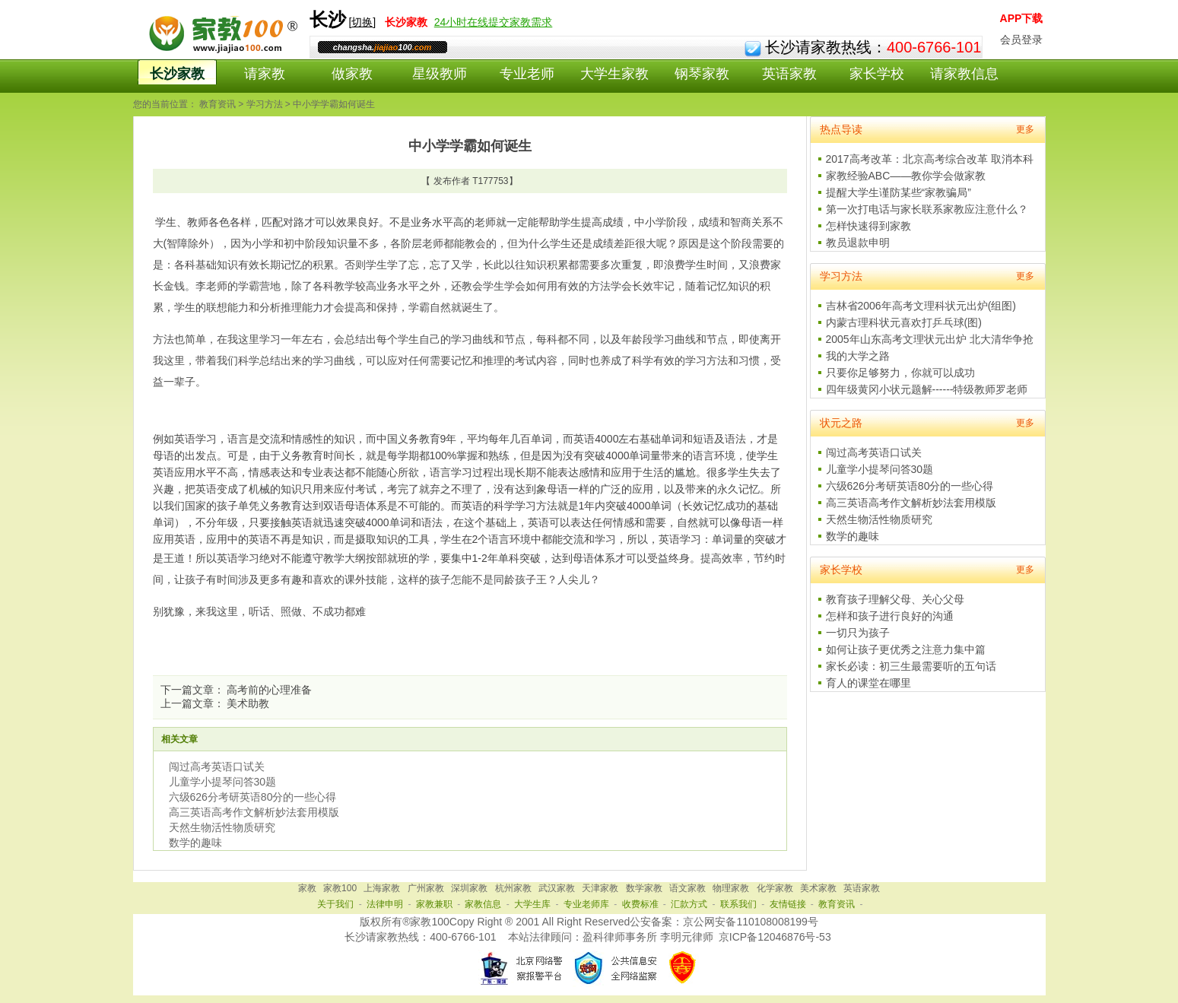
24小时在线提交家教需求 (493, 22)
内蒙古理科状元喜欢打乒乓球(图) (904, 322)
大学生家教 (614, 73)
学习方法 (264, 104)
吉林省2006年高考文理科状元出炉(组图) (921, 306)
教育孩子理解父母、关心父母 (895, 599)
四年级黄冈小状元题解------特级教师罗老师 (927, 389)
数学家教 (644, 888)
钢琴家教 (702, 73)
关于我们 (335, 904)
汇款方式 (689, 904)
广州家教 (426, 888)
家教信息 (483, 904)
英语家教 (789, 73)
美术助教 (248, 703)
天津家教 (600, 888)
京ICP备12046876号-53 (775, 937)
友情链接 (788, 904)
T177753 (490, 181)
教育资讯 (217, 104)
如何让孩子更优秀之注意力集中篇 (906, 649)
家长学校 (876, 73)
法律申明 (385, 904)
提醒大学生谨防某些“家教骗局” (898, 192)
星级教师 (439, 73)
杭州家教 (513, 888)
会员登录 (1021, 39)
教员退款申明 (858, 242)
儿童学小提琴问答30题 (223, 782)
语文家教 (687, 888)
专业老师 (527, 73)
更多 (1025, 129)
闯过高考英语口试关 (217, 766)
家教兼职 (434, 904)
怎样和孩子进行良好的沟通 (890, 616)
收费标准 (640, 904)
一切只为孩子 (858, 633)
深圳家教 (469, 888)
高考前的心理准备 (269, 690)
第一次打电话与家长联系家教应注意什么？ (927, 209)
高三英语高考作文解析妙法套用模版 (254, 812)
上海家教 (382, 888)
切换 (362, 22)
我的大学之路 (858, 356)
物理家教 (731, 888)
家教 (307, 888)
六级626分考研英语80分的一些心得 (253, 797)
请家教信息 (964, 73)
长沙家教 (177, 73)
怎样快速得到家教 (868, 226)
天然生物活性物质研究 (222, 827)
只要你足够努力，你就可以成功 (900, 373)
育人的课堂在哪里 (868, 683)
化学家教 (775, 888)
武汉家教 (556, 888)
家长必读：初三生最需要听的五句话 (911, 666)
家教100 (340, 888)
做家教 (352, 73)
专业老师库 (586, 904)
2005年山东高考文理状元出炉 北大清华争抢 (930, 339)
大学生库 (532, 904)
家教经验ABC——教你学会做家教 (906, 176)
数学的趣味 (195, 842)
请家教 (264, 73)
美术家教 (818, 888)
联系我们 (738, 904)
